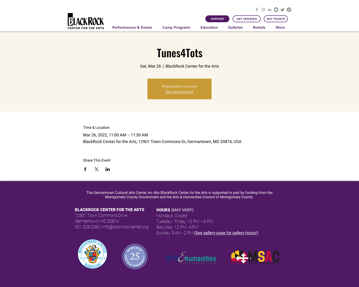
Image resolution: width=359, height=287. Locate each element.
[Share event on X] (96, 169)
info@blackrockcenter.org (125, 226)
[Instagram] (263, 9)
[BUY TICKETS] (276, 18)
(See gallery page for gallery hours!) (226, 232)
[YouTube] (276, 9)
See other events (179, 91)
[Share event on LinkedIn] (108, 169)
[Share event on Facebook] (85, 169)
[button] (134, 27)
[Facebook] (257, 9)
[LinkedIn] (269, 9)
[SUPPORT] (217, 18)
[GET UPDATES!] (247, 18)
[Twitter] (282, 9)
